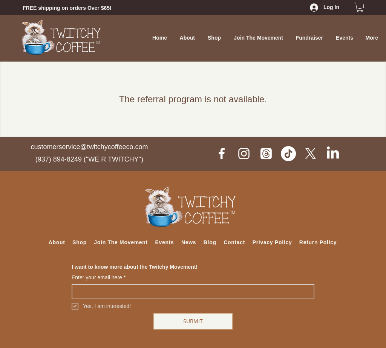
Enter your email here (99, 278)
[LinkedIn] (332, 153)
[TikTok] (288, 153)
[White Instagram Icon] (243, 153)
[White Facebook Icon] (221, 153)
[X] (310, 153)
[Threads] (266, 153)
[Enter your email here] (190, 292)
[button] (360, 7)
